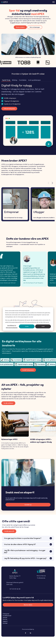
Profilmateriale (41, 578)
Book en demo (20, 27)
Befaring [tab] (14, 80)
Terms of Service (41, 575)
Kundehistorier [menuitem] (7, 615)
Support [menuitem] (5, 621)
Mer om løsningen (35, 27)
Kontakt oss (28, 505)
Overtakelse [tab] (22, 80)
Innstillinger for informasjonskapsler (12, 326)
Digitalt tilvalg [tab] (6, 80)
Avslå (43, 326)
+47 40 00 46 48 (14, 589)
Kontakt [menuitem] (5, 623)
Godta (27, 326)
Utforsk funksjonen (9, 108)
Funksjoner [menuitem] (6, 614)
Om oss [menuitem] (5, 619)
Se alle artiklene (8, 403)
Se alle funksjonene (28, 370)
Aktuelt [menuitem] (5, 617)
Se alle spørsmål (9, 531)
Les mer (31, 317)
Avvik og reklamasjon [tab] (34, 80)
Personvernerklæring (28, 629)
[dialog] (28, 319)
